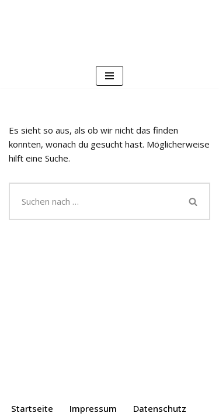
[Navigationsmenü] (109, 76)
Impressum (93, 408)
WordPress (158, 384)
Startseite (32, 408)
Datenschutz (159, 408)
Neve (49, 384)
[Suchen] (93, 201)
